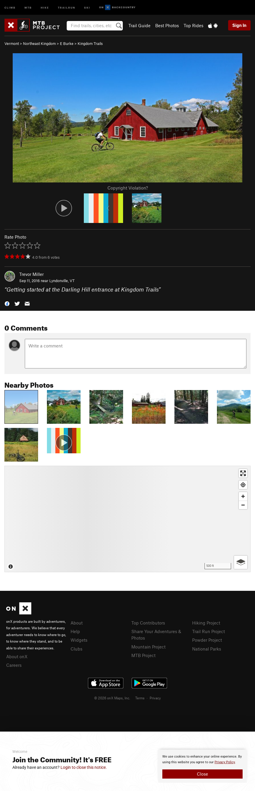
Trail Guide (139, 25)
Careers (14, 665)
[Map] (127, 519)
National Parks (206, 648)
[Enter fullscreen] (243, 473)
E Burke (66, 43)
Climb (10, 7)
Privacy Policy (225, 762)
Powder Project (207, 640)
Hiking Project (206, 622)
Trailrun (66, 7)
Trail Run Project (208, 631)
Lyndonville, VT (62, 280)
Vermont (11, 43)
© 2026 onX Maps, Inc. (112, 698)
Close (202, 774)
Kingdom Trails (90, 43)
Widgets (79, 640)
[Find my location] (243, 485)
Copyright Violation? (127, 187)
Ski (87, 7)
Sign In (239, 25)
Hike (45, 7)
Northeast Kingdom (39, 43)
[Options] (240, 562)
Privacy (155, 698)
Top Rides (193, 25)
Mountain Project (148, 646)
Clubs (76, 648)
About (77, 622)
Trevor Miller (31, 274)
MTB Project (143, 655)
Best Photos (167, 25)
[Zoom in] (243, 496)
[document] (202, 766)
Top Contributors (148, 622)
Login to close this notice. (84, 767)
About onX (16, 656)
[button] (7, 303)
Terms (140, 698)
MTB (28, 7)
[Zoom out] (243, 505)
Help (75, 631)
